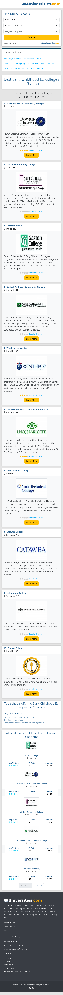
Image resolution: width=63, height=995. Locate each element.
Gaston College (14, 225)
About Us (7, 934)
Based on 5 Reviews (36, 456)
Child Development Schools (13, 720)
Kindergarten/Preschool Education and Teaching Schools (24, 723)
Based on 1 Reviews (36, 150)
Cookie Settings (9, 968)
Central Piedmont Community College (26, 287)
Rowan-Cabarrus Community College (25, 103)
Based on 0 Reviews (36, 212)
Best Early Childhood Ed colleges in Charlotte (22, 58)
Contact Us (7, 958)
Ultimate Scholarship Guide (14, 946)
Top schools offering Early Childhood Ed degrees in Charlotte (29, 63)
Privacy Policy (8, 961)
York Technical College (18, 470)
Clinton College (15, 648)
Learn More (31, 155)
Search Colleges (9, 927)
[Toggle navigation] (2, 4)
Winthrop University (17, 348)
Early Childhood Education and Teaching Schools (21, 717)
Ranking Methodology (12, 937)
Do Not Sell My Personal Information (17, 971)
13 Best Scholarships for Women (15, 949)
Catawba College (15, 531)
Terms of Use (8, 965)
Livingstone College (16, 593)
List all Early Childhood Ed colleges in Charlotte (23, 68)
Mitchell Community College (21, 164)
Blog (5, 930)
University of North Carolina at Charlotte (27, 409)
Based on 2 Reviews (36, 395)
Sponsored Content (10, 43)
